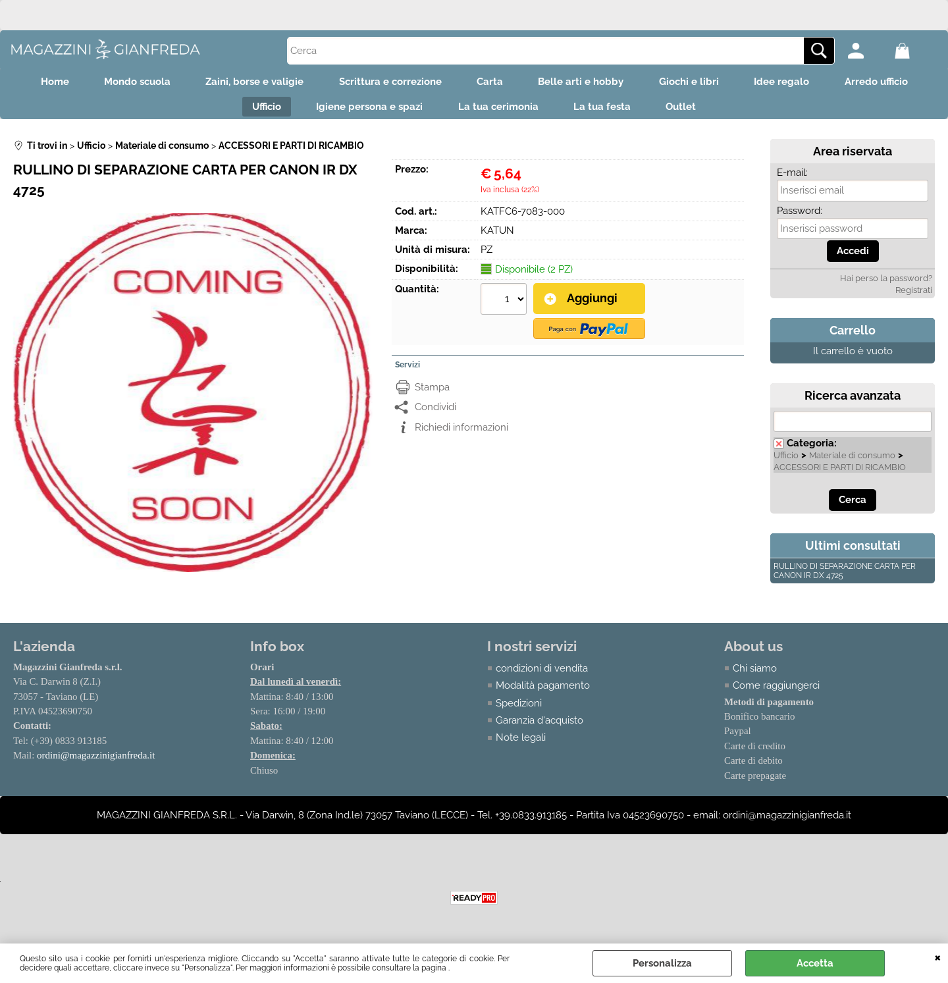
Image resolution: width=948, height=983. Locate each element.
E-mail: (792, 178)
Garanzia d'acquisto (539, 726)
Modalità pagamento (543, 691)
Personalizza (662, 963)
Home (37, 83)
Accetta (815, 963)
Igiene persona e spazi (365, 111)
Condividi (435, 412)
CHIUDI (937, 956)
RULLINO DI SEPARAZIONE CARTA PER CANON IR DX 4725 (845, 577)
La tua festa (606, 111)
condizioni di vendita (542, 674)
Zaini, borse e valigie (246, 83)
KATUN (497, 236)
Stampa (432, 392)
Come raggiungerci (776, 691)
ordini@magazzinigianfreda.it (96, 762)
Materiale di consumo (852, 461)
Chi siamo (755, 674)
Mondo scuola (124, 83)
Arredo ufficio (893, 83)
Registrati (913, 296)
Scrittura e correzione (385, 83)
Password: (799, 217)
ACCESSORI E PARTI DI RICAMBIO (840, 473)
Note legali (521, 744)
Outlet (690, 111)
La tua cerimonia (498, 111)
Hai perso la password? (886, 284)
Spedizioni (519, 709)
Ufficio (258, 111)
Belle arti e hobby (585, 83)
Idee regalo (794, 83)
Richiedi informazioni (461, 432)
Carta (490, 83)
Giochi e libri (697, 83)
